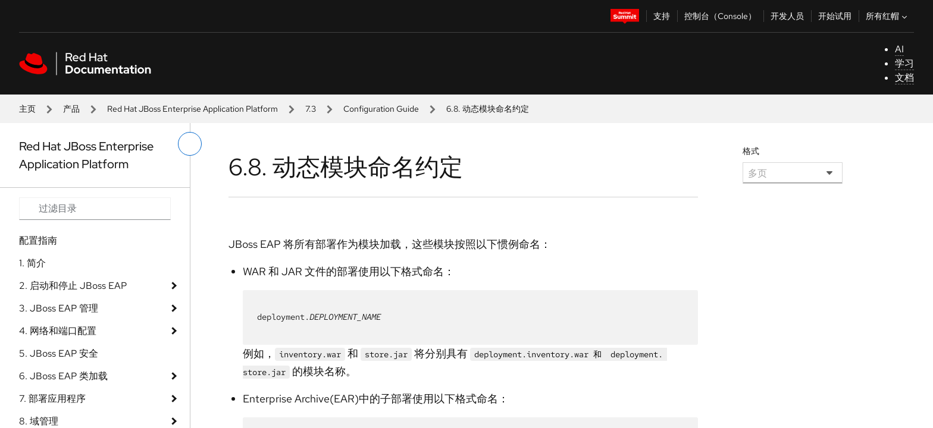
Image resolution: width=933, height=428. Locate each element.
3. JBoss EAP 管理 (58, 308)
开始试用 (834, 16)
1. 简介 (32, 263)
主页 (27, 108)
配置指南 (38, 240)
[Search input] (95, 208)
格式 (751, 151)
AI (899, 49)
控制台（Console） (720, 16)
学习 (904, 63)
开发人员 (787, 16)
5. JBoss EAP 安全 (58, 353)
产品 (71, 108)
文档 (904, 77)
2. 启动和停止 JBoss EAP (73, 285)
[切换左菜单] (190, 144)
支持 (661, 16)
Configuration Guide (381, 108)
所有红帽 (888, 16)
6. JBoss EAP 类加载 (63, 376)
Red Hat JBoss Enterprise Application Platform (192, 108)
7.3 (310, 108)
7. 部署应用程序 (52, 398)
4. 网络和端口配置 (57, 331)
